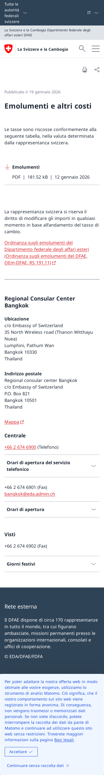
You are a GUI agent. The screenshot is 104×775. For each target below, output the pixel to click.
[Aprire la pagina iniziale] (36, 48)
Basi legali (64, 739)
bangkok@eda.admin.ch (29, 494)
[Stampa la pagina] (84, 69)
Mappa (11, 422)
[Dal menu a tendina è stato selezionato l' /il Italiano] (93, 12)
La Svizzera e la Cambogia (42, 49)
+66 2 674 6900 (20, 447)
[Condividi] (97, 69)
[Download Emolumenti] (52, 172)
